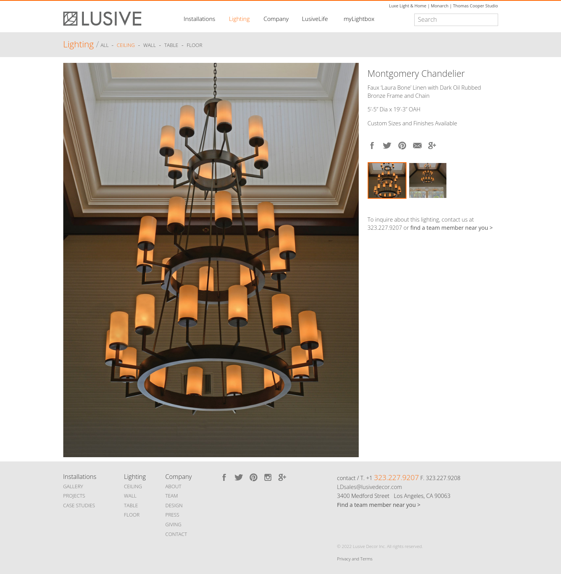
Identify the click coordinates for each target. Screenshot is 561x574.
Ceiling (126, 45)
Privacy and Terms (354, 559)
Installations (199, 19)
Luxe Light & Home (407, 6)
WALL (130, 495)
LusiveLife (315, 19)
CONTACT (176, 534)
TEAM (171, 495)
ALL (105, 45)
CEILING (133, 486)
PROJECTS (74, 495)
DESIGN (174, 505)
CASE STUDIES (79, 505)
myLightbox (359, 19)
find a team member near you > (451, 227)
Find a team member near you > (378, 504)
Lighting (239, 19)
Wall (149, 45)
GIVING (173, 524)
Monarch (439, 6)
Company (276, 19)
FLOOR (131, 514)
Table (171, 45)
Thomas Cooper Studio (475, 6)
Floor (194, 45)
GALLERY (73, 486)
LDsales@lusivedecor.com (369, 487)
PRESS (172, 514)
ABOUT (173, 486)
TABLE (131, 505)
